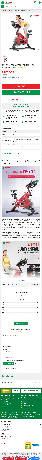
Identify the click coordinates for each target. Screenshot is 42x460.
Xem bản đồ (5, 406)
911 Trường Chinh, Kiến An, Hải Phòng (30, 400)
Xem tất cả (21, 280)
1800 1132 (4, 402)
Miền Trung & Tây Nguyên (31, 390)
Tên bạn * (5, 349)
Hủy (15, 363)
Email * (4, 354)
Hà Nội (16, 390)
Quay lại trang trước (34, 284)
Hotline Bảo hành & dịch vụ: (8, 437)
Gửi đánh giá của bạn (21, 323)
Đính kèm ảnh (7, 346)
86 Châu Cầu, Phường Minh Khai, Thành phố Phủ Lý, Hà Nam (30, 415)
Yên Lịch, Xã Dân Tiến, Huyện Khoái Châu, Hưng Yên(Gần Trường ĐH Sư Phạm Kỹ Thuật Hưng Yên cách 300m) (9, 417)
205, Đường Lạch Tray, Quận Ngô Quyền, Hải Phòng (10, 398)
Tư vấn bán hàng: (5, 430)
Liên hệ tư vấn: (10, 100)
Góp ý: (4, 433)
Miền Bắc (6, 390)
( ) (9, 369)
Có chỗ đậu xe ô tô (6, 404)
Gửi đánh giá (8, 363)
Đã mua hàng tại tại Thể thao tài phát (14, 360)
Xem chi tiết (21, 147)
